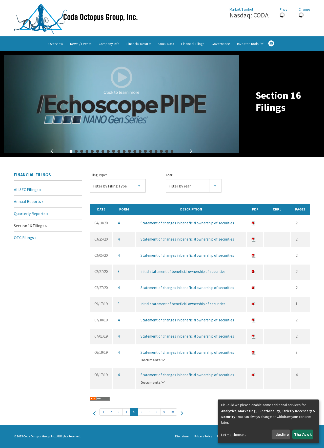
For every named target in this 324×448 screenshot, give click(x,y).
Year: (169, 175)
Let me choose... (233, 434)
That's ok (303, 434)
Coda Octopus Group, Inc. (39, 436)
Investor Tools (250, 43)
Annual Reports (27, 201)
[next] (181, 413)
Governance (221, 43)
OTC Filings (24, 237)
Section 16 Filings (29, 225)
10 (172, 412)
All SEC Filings (26, 189)
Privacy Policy (203, 436)
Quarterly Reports (30, 213)
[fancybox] (121, 104)
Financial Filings (193, 43)
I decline (281, 434)
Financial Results (139, 43)
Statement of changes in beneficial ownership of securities (187, 223)
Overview (55, 43)
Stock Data (166, 43)
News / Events (81, 43)
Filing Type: (98, 175)
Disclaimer (182, 436)
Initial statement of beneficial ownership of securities (183, 271)
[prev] (94, 413)
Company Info (109, 43)
